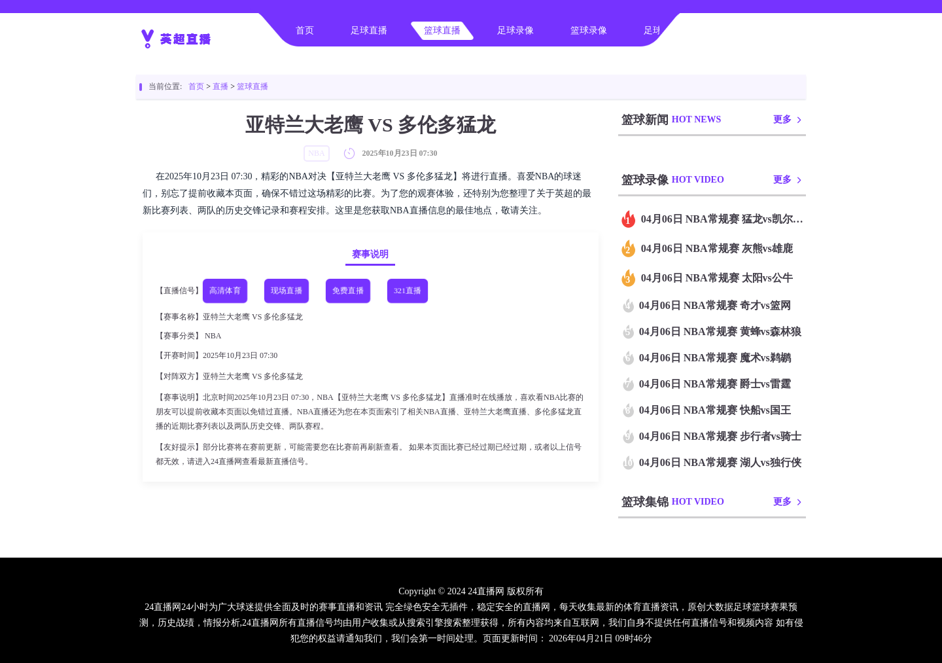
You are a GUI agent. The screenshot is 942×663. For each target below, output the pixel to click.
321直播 (407, 290)
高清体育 (225, 290)
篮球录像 (588, 30)
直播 (220, 86)
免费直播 (348, 290)
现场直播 (286, 290)
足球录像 (515, 30)
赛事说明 (370, 254)
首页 (305, 30)
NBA (213, 335)
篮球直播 (442, 30)
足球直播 (369, 30)
